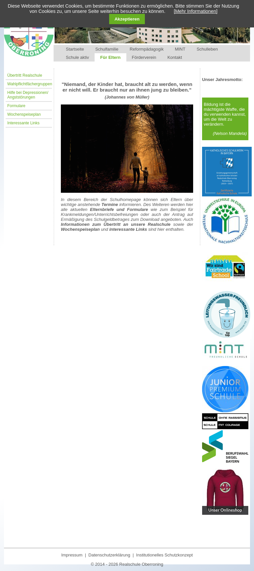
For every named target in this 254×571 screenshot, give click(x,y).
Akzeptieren (127, 19)
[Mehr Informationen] (195, 11)
